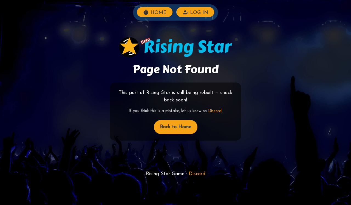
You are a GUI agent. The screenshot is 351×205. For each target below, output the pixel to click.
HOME (154, 12)
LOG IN (195, 12)
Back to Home (175, 127)
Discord (215, 111)
